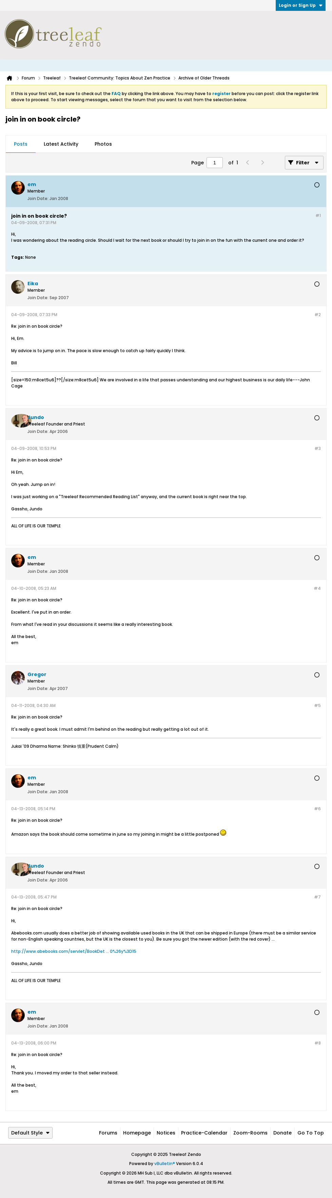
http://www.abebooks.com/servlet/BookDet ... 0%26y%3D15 (73, 951)
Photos (103, 144)
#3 (317, 448)
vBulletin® (164, 1163)
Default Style (30, 1132)
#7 (317, 897)
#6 (317, 809)
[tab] (21, 144)
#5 (317, 705)
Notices (166, 1132)
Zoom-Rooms (250, 1132)
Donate (282, 1132)
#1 (318, 215)
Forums (108, 1132)
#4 (317, 588)
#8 (317, 1043)
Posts (20, 144)
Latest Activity (61, 144)
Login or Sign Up (301, 5)
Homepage (137, 1132)
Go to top (310, 1132)
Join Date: (37, 198)
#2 (317, 314)
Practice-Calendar (204, 1132)
